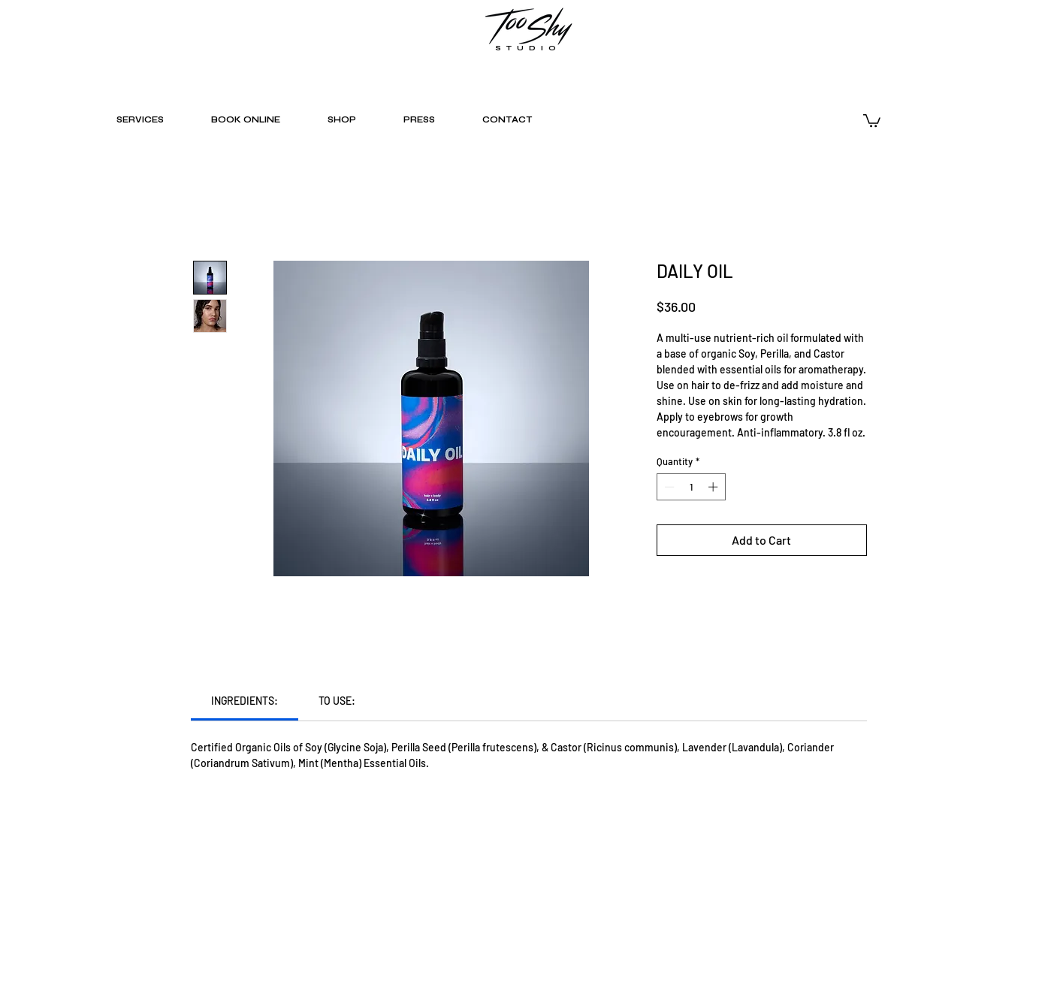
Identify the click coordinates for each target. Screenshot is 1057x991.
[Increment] (714, 487)
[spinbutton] (690, 487)
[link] (244, 700)
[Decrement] (668, 487)
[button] (871, 120)
